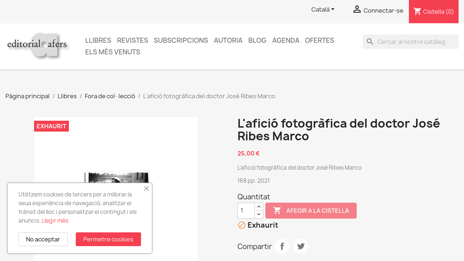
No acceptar (43, 239)
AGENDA (285, 40)
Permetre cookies (108, 239)
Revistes (132, 40)
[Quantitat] (246, 211)
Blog (257, 40)
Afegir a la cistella (311, 210)
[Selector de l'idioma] (324, 9)
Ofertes (319, 40)
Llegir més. (56, 220)
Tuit (301, 246)
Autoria (228, 40)
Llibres (98, 40)
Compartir (282, 246)
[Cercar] (411, 41)
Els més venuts (112, 52)
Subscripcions (181, 40)
